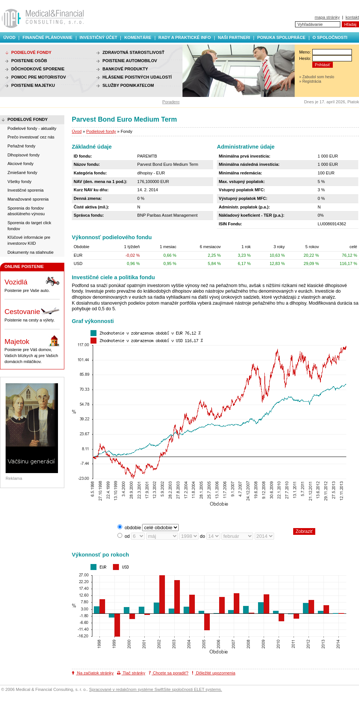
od (127, 536)
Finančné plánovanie (47, 37)
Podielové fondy (101, 131)
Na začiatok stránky (93, 673)
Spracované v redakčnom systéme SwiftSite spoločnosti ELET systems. (155, 689)
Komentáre (137, 37)
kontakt (352, 17)
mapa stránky (327, 17)
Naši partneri (234, 37)
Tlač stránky (131, 673)
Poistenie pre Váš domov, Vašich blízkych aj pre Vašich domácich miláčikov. (32, 349)
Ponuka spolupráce (281, 37)
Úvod (9, 37)
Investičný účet (98, 37)
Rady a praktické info (185, 37)
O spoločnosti (330, 37)
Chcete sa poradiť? (168, 673)
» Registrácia (310, 81)
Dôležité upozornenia (213, 673)
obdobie (133, 527)
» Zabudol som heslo (316, 77)
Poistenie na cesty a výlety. (32, 313)
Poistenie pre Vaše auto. (32, 284)
